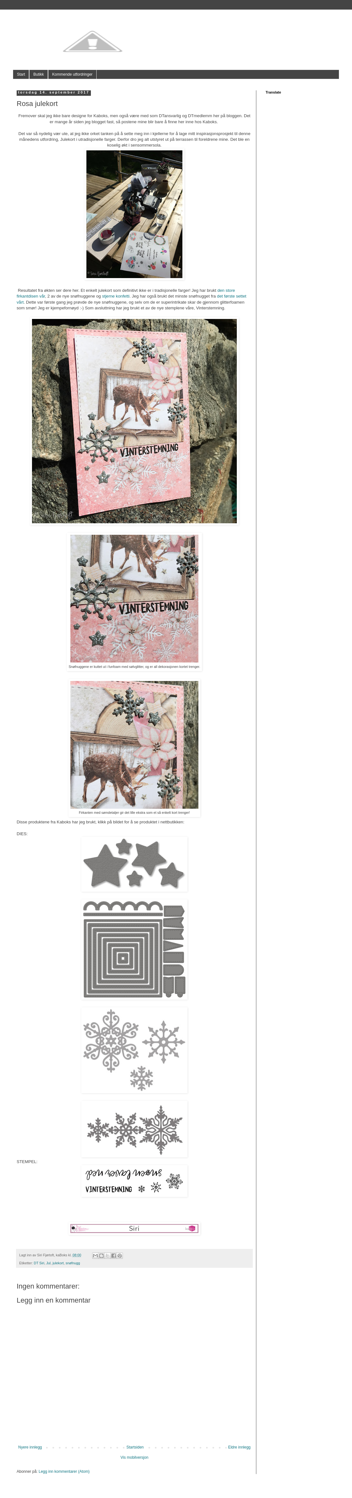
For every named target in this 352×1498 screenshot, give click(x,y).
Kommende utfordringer (72, 74)
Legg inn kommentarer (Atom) (64, 1471)
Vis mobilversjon (134, 1457)
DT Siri (39, 1263)
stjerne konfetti (116, 296)
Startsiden (135, 1447)
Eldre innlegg (239, 1447)
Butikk (38, 74)
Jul (48, 1263)
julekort (58, 1263)
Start (21, 74)
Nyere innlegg (30, 1447)
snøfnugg (73, 1263)
